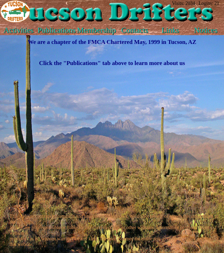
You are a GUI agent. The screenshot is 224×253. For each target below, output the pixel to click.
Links (170, 30)
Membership (96, 30)
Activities (18, 30)
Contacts (134, 30)
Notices (206, 30)
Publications (57, 30)
